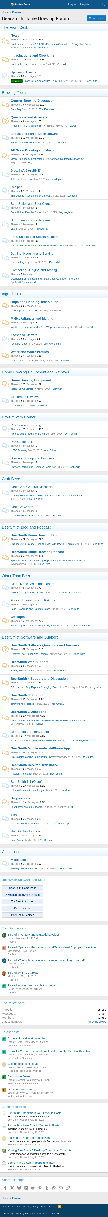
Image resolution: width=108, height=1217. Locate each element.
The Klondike (46, 109)
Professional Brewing (26, 425)
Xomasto (72, 195)
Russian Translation (21, 773)
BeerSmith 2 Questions (28, 712)
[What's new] (96, 4)
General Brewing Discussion (33, 100)
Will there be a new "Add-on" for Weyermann (35, 327)
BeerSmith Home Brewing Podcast (37, 552)
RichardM (54, 262)
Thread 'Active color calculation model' (32, 985)
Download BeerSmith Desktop (23, 894)
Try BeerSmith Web (22, 901)
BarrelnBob (42, 405)
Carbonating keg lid (21, 262)
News (15, 35)
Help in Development (26, 831)
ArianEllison (50, 450)
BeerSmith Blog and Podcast (26, 527)
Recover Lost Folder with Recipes (29, 653)
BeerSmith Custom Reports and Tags (31, 1162)
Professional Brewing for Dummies (30, 433)
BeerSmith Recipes (22, 914)
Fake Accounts (19, 840)
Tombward (90, 245)
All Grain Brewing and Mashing (34, 150)
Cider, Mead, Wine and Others (32, 584)
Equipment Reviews (25, 397)
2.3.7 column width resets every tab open (33, 740)
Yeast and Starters (24, 335)
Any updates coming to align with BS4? (32, 757)
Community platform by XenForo (31, 1213)
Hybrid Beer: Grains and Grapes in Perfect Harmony (39, 245)
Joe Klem (61, 142)
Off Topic (18, 617)
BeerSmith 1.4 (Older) (26, 782)
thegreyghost (66, 212)
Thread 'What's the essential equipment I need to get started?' (47, 960)
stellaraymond (82, 625)
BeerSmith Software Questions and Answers (45, 645)
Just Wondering (52, 343)
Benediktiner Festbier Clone (26, 212)
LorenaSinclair (65, 868)
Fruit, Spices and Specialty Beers (34, 237)
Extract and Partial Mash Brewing (34, 134)
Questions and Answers (29, 117)
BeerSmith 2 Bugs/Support (30, 732)
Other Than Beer (16, 576)
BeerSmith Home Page (22, 887)
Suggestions (20, 798)
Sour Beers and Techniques (30, 220)
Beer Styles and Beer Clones (31, 203)
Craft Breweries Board (23, 515)
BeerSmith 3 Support (27, 695)
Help (43, 1206)
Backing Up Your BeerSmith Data (29, 1137)
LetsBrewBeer (35, 498)
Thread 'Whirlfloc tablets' (23, 972)
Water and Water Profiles (30, 352)
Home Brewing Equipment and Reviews (35, 372)
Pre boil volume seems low (25, 142)
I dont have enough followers (26, 806)
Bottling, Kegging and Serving (32, 253)
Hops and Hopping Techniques (34, 302)
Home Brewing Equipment (31, 380)
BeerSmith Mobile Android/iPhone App (40, 748)
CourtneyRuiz (80, 740)
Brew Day (16, 109)
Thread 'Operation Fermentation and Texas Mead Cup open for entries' (52, 947)
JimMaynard (57, 179)
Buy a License (22, 908)
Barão (73, 125)
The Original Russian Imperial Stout (30, 195)
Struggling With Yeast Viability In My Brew (33, 625)
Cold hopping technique (24, 310)
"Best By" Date (19, 343)
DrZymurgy (88, 757)
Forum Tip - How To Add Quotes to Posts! (34, 1125)
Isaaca (66, 310)
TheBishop (63, 823)
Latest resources (14, 1107)
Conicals (15, 405)
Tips (14, 815)
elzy (30, 162)
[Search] (103, 4)
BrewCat (57, 388)
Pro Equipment (21, 442)
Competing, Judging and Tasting (34, 270)
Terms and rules (11, 1206)
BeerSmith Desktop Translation (35, 765)
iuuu (70, 806)
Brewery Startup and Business (32, 458)
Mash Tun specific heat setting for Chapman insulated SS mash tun (47, 159)
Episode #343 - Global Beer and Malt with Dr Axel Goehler (42, 543)
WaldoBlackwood (71, 592)
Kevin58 (88, 327)
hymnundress (33, 282)
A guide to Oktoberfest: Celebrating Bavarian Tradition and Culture (47, 495)
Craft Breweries (22, 507)
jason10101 (57, 703)
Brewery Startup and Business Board (31, 466)
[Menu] (5, 4)
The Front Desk (15, 27)
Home (52, 1206)
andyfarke (95, 687)
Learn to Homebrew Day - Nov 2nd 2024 (39, 80)
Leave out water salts (22, 360)
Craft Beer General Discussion (32, 487)
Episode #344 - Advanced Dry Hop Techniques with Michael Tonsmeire (49, 560)
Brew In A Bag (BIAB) (26, 170)
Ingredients (11, 294)
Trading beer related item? (25, 868)
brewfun (65, 790)
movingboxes (97, 1021)
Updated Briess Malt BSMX (26, 823)
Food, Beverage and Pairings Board (30, 609)
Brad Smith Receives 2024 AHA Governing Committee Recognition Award (51, 44)
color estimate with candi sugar (28, 790)
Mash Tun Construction (23, 388)
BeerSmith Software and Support (30, 637)
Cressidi (61, 64)
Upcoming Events (23, 72)
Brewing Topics (14, 92)
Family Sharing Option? (24, 670)
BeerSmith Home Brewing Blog (34, 535)
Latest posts (10, 1032)
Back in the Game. (21, 64)
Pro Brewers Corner (19, 417)
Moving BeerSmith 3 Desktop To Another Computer (40, 1150)
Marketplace (19, 860)
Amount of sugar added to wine (28, 592)
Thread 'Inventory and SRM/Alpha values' (34, 934)
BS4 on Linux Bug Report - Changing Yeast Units (38, 687)
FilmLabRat (42, 228)
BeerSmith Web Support (29, 662)
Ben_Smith (71, 433)
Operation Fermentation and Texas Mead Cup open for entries (45, 278)
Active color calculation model (27, 125)
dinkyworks (66, 360)
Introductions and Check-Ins (32, 55)
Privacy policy (30, 1206)
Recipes (16, 187)
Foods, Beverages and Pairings (33, 600)
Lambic (15, 228)
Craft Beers (11, 479)
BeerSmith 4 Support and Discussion (39, 678)
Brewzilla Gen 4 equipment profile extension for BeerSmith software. (48, 720)
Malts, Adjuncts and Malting (32, 318)
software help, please (22, 703)
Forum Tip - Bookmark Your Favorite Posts (35, 1113)
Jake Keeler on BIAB (22, 179)
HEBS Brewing (19, 450)
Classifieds (11, 852)
